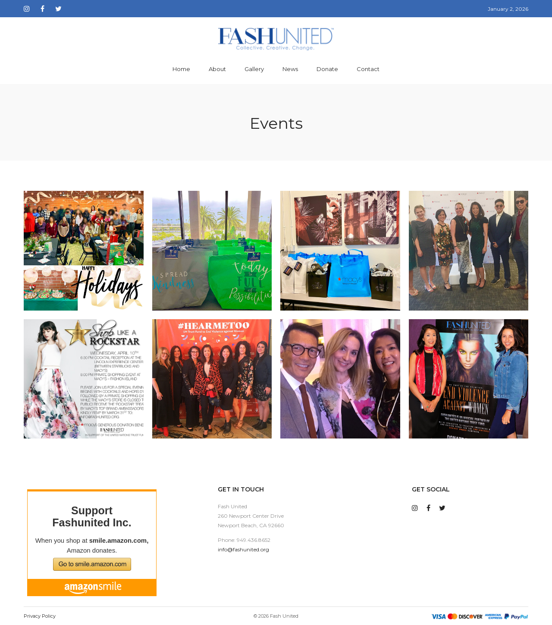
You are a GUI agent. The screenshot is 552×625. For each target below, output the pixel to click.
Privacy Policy (40, 616)
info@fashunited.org (243, 549)
